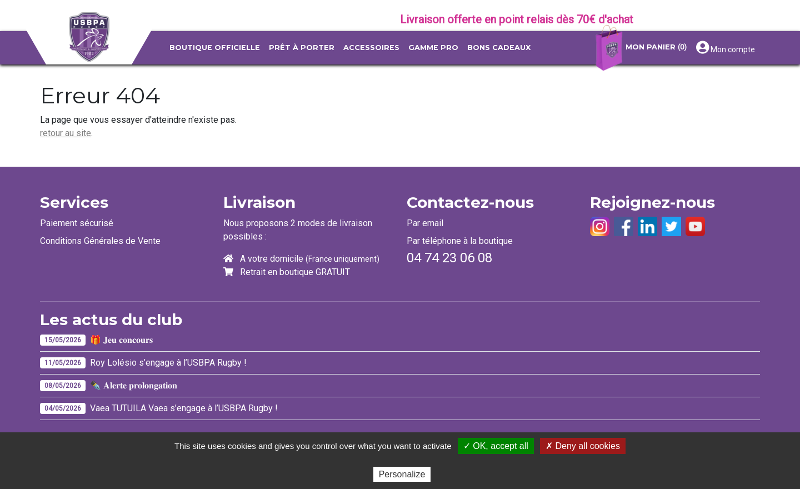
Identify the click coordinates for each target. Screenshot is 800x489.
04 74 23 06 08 (449, 258)
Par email (425, 223)
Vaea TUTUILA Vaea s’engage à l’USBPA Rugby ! (184, 408)
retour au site (65, 133)
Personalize (402, 474)
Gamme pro (433, 47)
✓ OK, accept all (495, 446)
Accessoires (371, 47)
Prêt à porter (301, 47)
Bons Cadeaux (499, 47)
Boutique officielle (214, 47)
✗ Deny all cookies (583, 446)
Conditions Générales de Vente (100, 241)
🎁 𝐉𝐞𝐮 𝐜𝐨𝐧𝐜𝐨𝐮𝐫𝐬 (121, 340)
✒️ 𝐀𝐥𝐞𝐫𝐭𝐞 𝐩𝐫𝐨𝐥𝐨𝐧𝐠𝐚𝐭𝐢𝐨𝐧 (133, 385)
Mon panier (640, 47)
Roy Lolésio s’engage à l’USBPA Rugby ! (168, 362)
